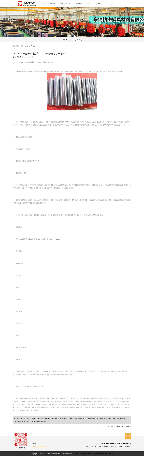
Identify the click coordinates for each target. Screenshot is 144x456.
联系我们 (99, 3)
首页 (43, 3)
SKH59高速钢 (65, 3)
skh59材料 (105, 454)
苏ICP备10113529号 (78, 454)
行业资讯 (78, 40)
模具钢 (52, 3)
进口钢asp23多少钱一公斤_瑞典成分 (119, 426)
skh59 (111, 454)
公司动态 (65, 40)
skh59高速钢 (98, 454)
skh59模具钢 (89, 454)
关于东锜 (79, 3)
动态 (88, 3)
